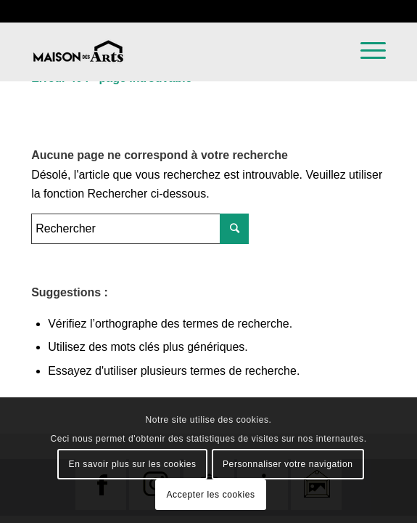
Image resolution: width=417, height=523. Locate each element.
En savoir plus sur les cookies (133, 464)
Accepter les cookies (210, 495)
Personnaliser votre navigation (287, 464)
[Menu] (366, 77)
